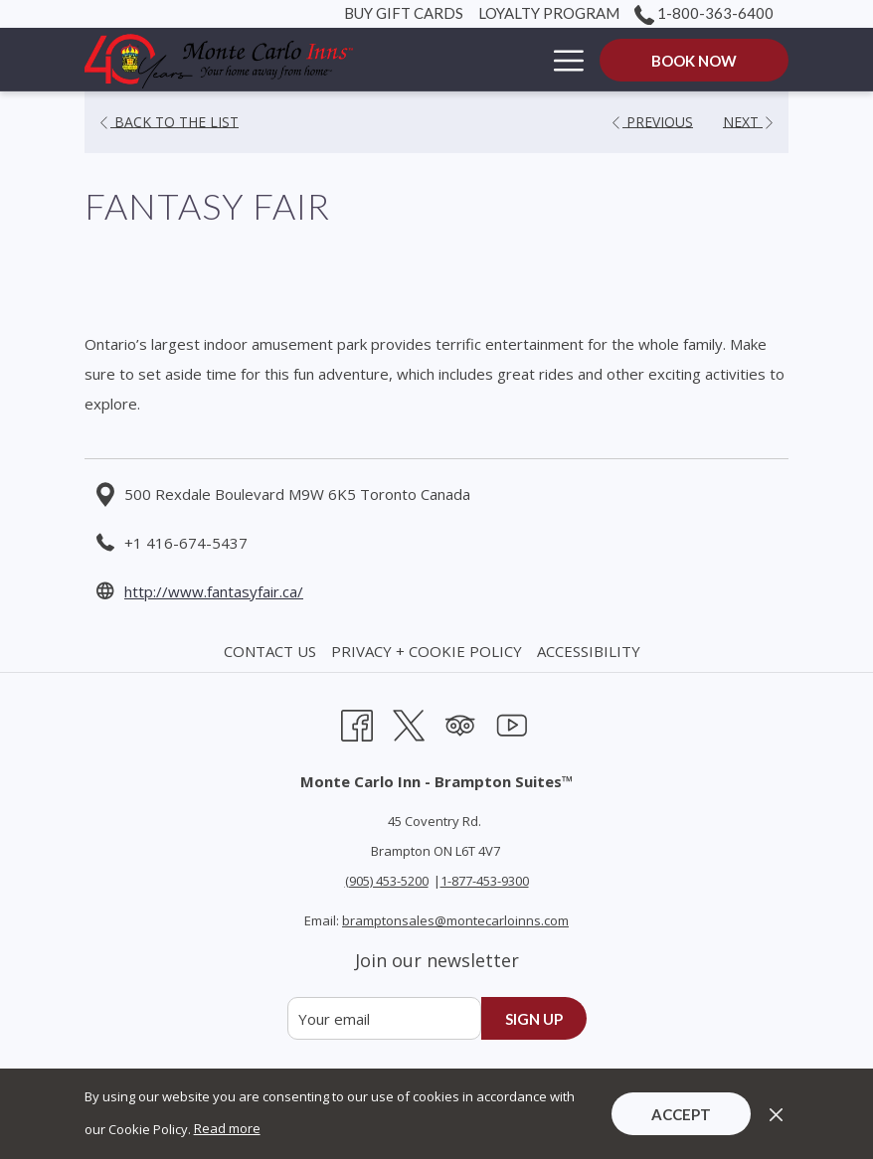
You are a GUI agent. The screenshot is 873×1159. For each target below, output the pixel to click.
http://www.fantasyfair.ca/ (213, 591)
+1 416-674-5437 (186, 543)
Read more (227, 1128)
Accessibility (588, 651)
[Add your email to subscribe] (384, 1018)
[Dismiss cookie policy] (776, 1113)
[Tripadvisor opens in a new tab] (460, 722)
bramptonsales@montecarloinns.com (455, 920)
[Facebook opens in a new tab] (357, 722)
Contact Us (270, 651)
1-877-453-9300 (484, 881)
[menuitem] (272, 651)
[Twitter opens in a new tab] (409, 722)
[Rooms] (493, 59)
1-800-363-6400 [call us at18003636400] (704, 13)
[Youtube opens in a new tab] (512, 722)
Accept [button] (681, 1114)
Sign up (534, 1019)
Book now (694, 61)
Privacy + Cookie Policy (426, 651)
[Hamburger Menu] (561, 59)
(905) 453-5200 (387, 881)
